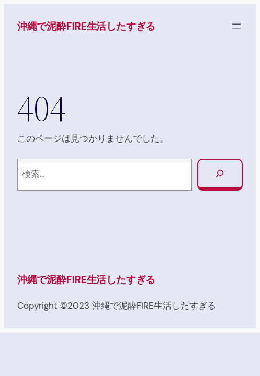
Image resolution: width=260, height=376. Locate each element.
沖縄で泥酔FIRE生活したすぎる (86, 26)
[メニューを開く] (236, 26)
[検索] (220, 175)
